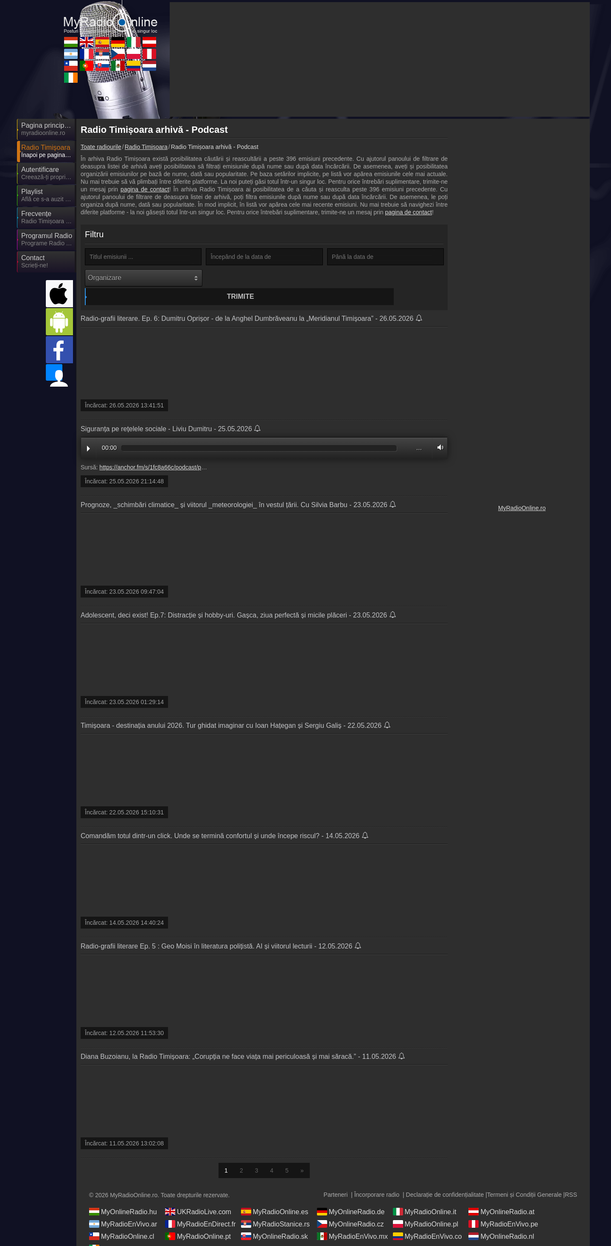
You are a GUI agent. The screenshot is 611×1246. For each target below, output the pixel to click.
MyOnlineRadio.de (351, 1196)
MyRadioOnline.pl (425, 1208)
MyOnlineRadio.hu (123, 1196)
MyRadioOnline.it (425, 1196)
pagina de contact (145, 189)
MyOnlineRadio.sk (274, 1221)
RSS (571, 1179)
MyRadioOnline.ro (522, 508)
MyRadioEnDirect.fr (200, 1208)
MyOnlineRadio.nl (501, 1221)
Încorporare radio (377, 1179)
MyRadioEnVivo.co (427, 1221)
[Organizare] (143, 278)
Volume (438, 432)
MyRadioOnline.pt (198, 1221)
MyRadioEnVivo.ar (123, 1208)
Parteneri (336, 1179)
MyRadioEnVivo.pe (503, 1208)
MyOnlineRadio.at (501, 1196)
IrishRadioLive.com (124, 1233)
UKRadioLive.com (198, 1196)
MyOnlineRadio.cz (350, 1208)
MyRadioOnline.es (274, 1196)
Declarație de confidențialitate (445, 1179)
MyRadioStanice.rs (275, 1208)
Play (88, 433)
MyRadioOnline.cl (121, 1221)
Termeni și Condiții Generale (524, 1179)
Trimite (265, 277)
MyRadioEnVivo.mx (352, 1221)
